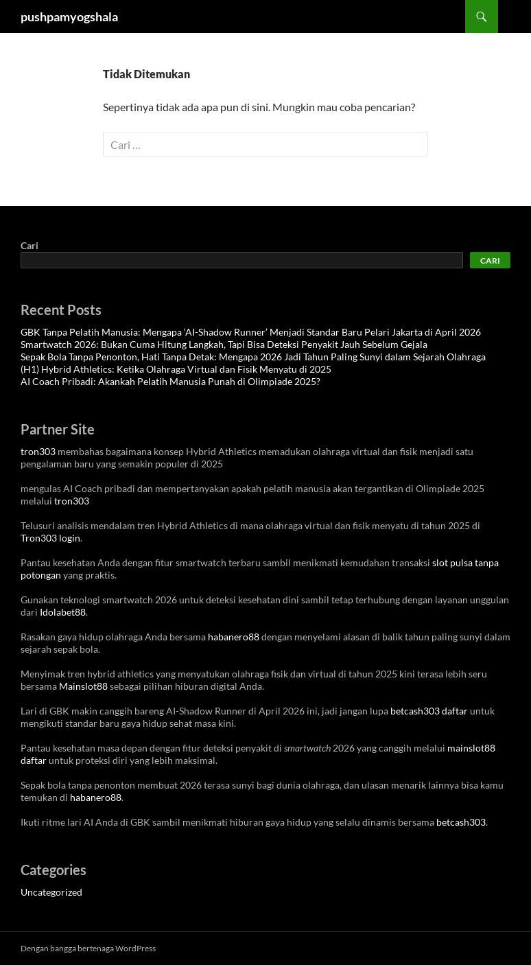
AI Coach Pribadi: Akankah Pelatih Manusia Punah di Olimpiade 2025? (170, 381)
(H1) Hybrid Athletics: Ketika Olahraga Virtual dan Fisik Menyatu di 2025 (176, 369)
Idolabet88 (63, 612)
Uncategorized (51, 892)
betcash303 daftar (429, 711)
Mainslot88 (83, 686)
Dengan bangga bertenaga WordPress (88, 948)
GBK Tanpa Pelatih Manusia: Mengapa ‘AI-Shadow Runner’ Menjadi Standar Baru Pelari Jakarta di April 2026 (251, 332)
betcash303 (461, 822)
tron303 (38, 451)
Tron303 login (50, 538)
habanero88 (233, 636)
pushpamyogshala (69, 16)
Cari (29, 245)
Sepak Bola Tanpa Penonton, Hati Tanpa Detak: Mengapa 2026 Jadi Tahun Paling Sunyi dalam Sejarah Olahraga (253, 356)
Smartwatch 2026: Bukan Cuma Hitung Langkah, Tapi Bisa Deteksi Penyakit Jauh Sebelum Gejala (224, 344)
